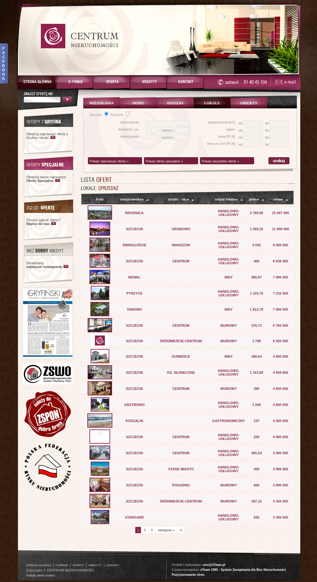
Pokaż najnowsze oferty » (109, 161)
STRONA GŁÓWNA (38, 565)
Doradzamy (44, 265)
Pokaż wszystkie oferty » (220, 161)
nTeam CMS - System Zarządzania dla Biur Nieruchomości (243, 569)
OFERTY (78, 565)
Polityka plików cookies (40, 575)
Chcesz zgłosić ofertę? (43, 222)
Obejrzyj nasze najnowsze (46, 179)
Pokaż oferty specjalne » (164, 161)
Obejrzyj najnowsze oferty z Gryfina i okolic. (47, 136)
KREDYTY (95, 565)
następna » (166, 530)
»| (181, 530)
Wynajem (120, 114)
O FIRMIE (62, 565)
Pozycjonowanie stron (188, 574)
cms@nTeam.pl (213, 565)
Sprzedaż (98, 114)
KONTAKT (112, 565)
